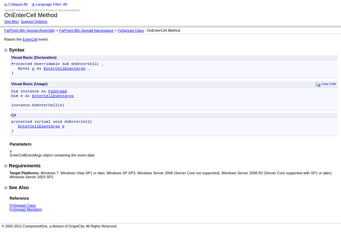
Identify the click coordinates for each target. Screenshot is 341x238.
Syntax (14, 49)
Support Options (34, 21)
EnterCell (30, 39)
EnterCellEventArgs (64, 69)
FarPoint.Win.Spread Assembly (29, 30)
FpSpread (57, 93)
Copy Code (325, 86)
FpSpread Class (131, 30)
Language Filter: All (51, 4)
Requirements (22, 172)
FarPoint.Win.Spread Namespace (86, 30)
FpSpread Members (26, 216)
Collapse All (17, 4)
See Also (11, 21)
